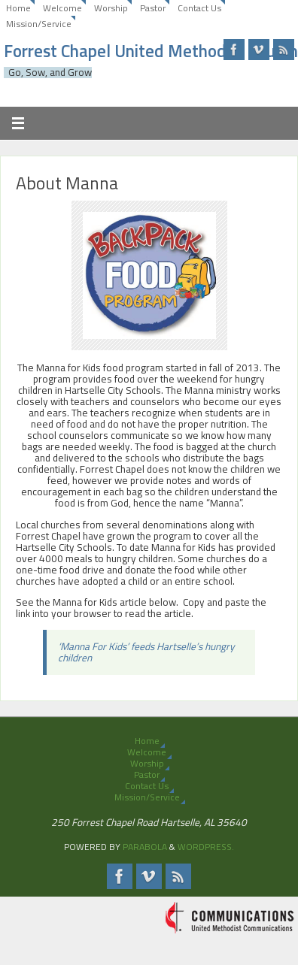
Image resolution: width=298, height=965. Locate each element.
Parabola (145, 846)
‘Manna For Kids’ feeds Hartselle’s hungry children (146, 652)
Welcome (62, 8)
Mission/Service (38, 24)
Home (18, 8)
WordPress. (206, 846)
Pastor (153, 8)
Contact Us (199, 8)
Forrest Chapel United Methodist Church (151, 51)
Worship (111, 8)
